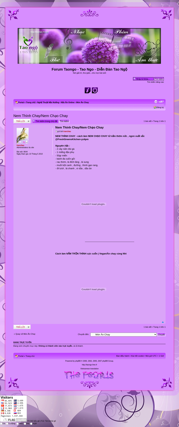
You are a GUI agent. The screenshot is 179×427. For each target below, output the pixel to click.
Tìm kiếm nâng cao (155, 82)
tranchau (67, 131)
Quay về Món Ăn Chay (25, 334)
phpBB (78, 361)
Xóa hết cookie (137, 356)
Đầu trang (163, 322)
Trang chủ (30, 102)
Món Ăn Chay (82, 102)
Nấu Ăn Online (67, 102)
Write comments (22, 121)
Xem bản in (156, 101)
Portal (21, 102)
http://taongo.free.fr (89, 365)
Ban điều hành (122, 356)
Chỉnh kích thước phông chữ (161, 101)
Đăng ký (160, 107)
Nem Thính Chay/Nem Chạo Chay (40, 116)
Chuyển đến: (83, 334)
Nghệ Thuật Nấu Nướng (48, 102)
